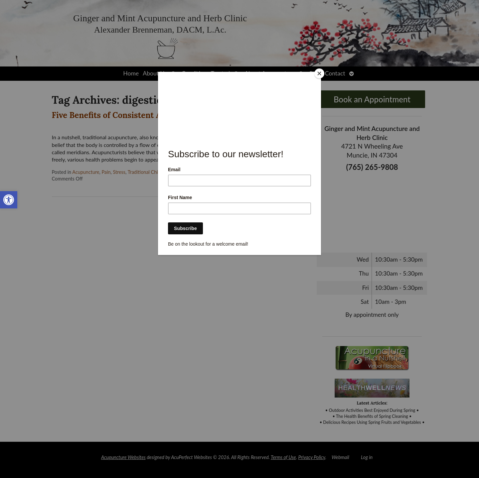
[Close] (319, 73)
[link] (8, 199)
